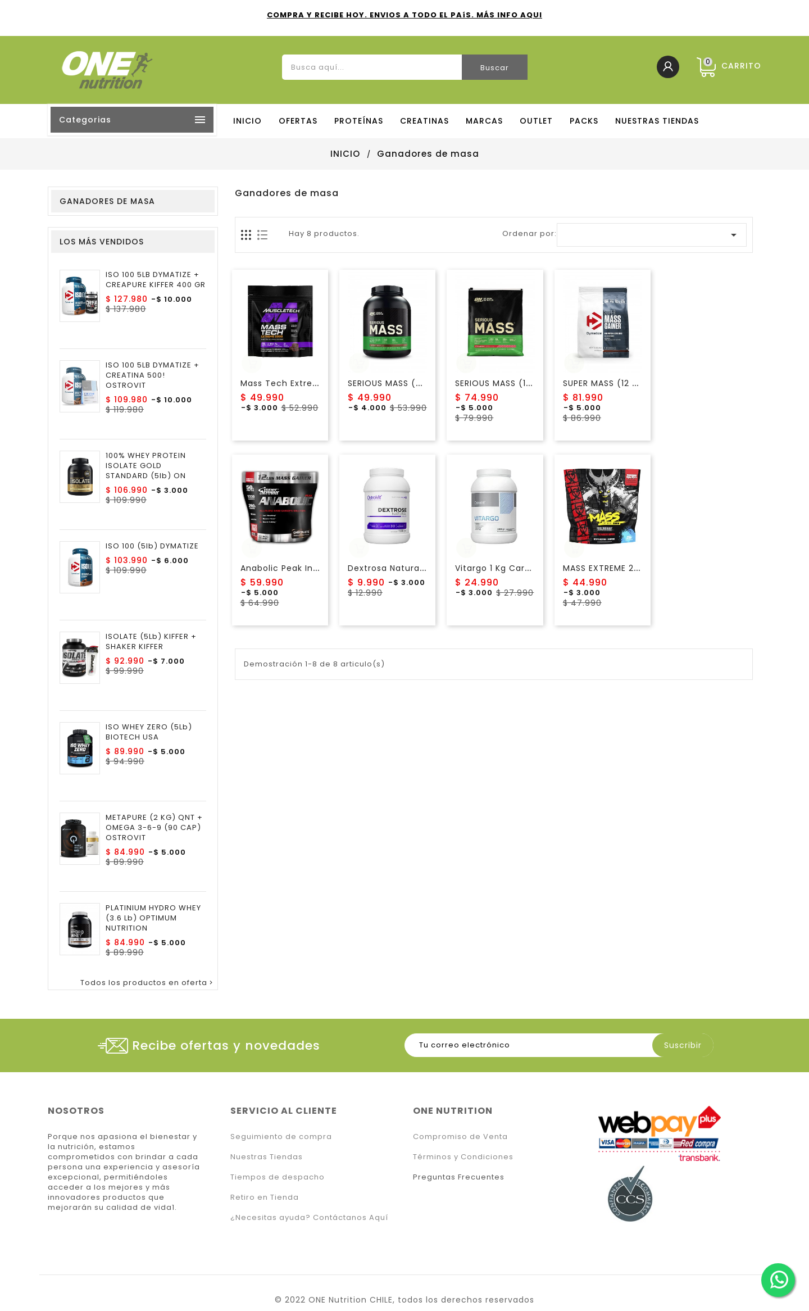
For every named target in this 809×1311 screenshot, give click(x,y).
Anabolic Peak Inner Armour (301, 568)
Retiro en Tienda (264, 1197)
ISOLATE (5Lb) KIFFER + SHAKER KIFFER (151, 642)
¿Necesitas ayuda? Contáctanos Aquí (309, 1217)
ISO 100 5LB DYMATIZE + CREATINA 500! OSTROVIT (152, 375)
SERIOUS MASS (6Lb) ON (399, 383)
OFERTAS (298, 120)
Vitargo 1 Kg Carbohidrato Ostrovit (531, 568)
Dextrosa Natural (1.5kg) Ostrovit (420, 568)
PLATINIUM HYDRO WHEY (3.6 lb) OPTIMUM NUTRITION (153, 918)
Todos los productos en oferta (147, 983)
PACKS (584, 120)
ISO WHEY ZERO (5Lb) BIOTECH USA (149, 732)
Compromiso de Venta (460, 1136)
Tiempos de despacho (277, 1177)
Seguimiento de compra (281, 1136)
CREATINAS (424, 120)
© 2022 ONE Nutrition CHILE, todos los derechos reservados (404, 1299)
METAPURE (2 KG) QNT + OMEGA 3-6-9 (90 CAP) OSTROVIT (154, 828)
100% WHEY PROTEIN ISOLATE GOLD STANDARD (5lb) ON (146, 466)
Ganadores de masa (107, 201)
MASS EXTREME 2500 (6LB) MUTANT (639, 568)
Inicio (247, 120)
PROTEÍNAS (358, 120)
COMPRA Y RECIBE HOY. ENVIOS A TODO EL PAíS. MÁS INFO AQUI (404, 15)
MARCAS (484, 120)
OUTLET (536, 120)
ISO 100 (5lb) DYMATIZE (152, 546)
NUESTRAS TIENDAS (657, 120)
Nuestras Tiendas (266, 1156)
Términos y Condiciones (463, 1156)
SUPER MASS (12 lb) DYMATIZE (627, 383)
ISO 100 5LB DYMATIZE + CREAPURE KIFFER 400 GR (156, 280)
